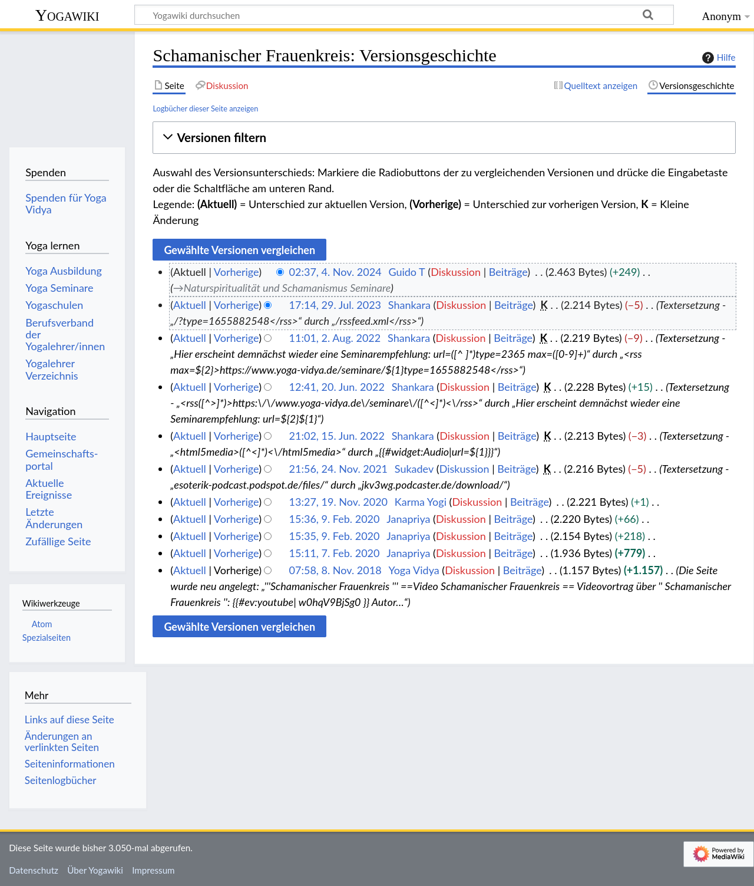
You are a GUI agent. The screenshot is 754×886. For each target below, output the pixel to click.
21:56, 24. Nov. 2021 (338, 468)
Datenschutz (33, 870)
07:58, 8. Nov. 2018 (335, 570)
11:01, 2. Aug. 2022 (335, 337)
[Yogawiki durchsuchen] (404, 14)
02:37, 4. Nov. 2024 (335, 271)
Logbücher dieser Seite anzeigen (205, 108)
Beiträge (508, 271)
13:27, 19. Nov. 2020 (338, 501)
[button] (444, 137)
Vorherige (236, 271)
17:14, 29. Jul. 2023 (335, 304)
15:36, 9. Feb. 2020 (334, 518)
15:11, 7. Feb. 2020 (334, 552)
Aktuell (189, 304)
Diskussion (456, 271)
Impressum (153, 870)
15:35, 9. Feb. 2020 (334, 535)
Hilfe (717, 58)
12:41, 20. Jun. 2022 (337, 386)
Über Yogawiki (95, 870)
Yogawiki (67, 15)
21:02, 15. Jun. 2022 (337, 435)
